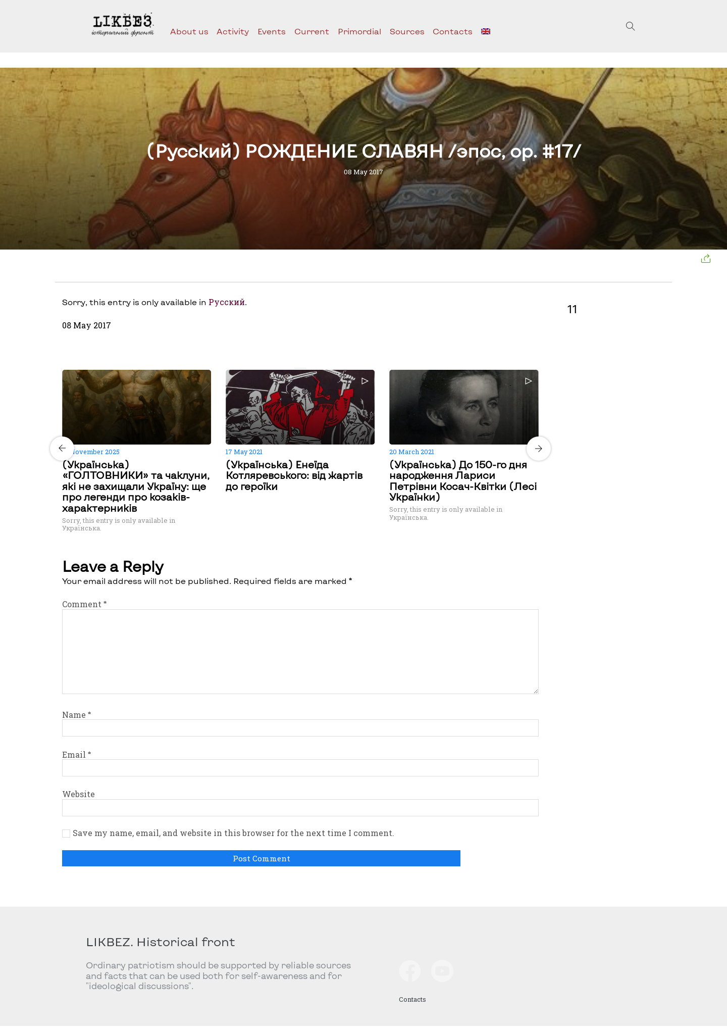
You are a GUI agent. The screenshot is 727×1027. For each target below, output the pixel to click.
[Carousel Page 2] (303, 368)
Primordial (359, 31)
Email (76, 754)
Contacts (453, 31)
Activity (233, 31)
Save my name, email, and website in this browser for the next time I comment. (233, 833)
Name (76, 714)
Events (271, 31)
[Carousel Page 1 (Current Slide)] (297, 368)
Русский (227, 302)
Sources (407, 31)
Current (311, 31)
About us (189, 31)
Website (78, 794)
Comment (84, 604)
